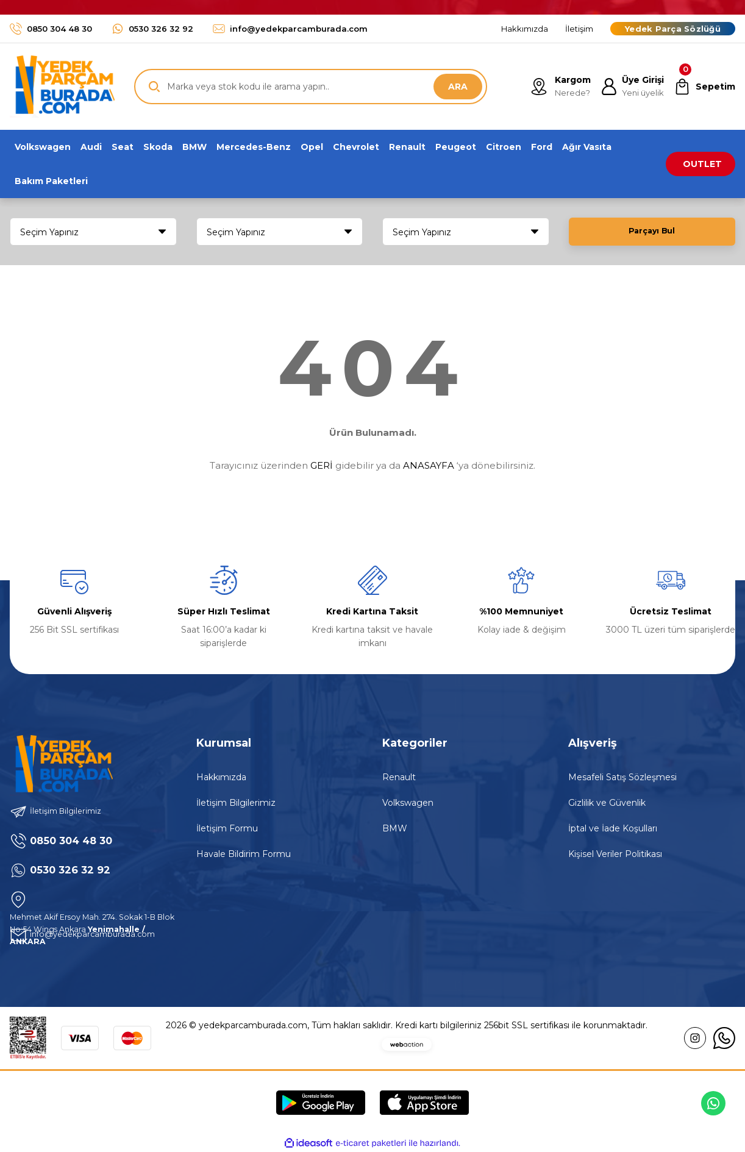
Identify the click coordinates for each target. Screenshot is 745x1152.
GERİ (321, 465)
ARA (458, 86)
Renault (399, 777)
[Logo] (62, 86)
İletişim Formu (227, 828)
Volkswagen (407, 802)
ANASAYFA (428, 465)
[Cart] (703, 86)
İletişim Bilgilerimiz (236, 802)
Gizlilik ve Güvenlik (607, 802)
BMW (394, 828)
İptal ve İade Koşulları (612, 828)
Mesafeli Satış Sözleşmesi (622, 777)
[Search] (310, 86)
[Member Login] (628, 86)
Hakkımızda (221, 777)
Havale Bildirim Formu (243, 853)
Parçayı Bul (651, 231)
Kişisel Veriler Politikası (615, 853)
